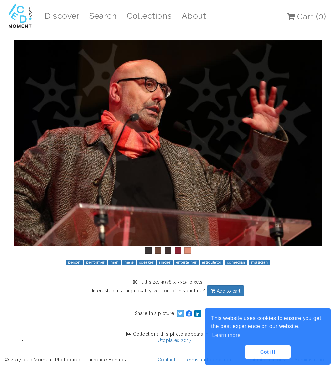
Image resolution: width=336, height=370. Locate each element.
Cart (306, 16)
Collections (149, 16)
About (194, 16)
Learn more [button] (226, 335)
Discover (62, 16)
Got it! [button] (267, 352)
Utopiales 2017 (174, 340)
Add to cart (225, 291)
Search (103, 16)
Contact (167, 359)
